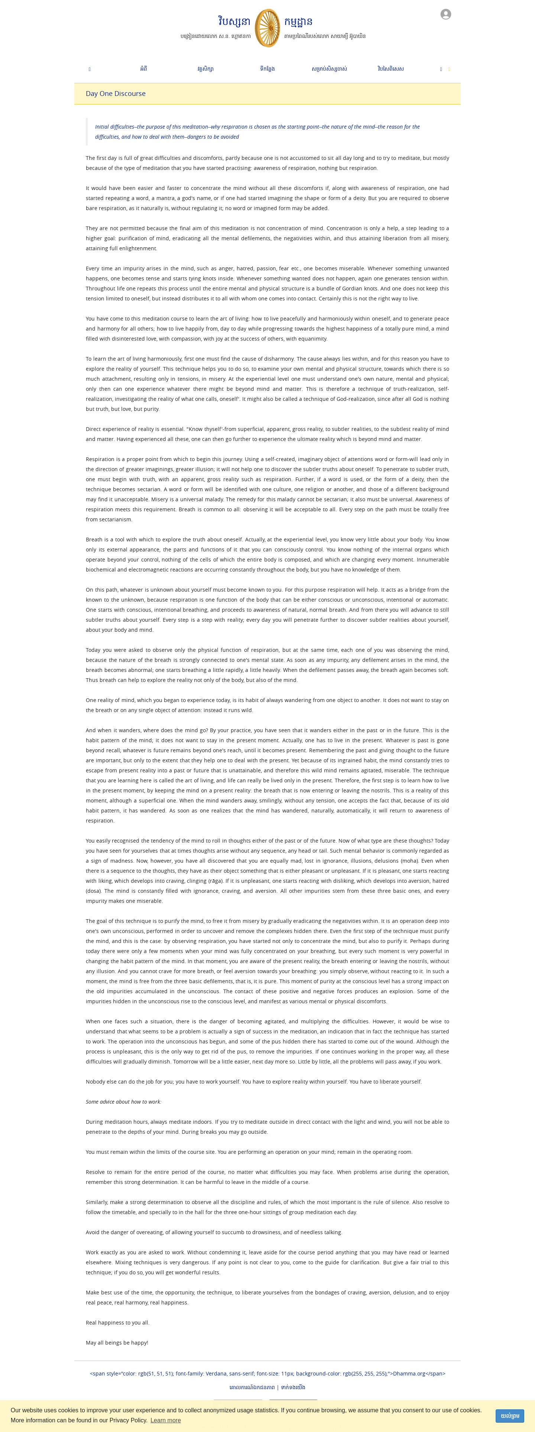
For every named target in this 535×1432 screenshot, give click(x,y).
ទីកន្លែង (267, 68)
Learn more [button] (165, 1420)
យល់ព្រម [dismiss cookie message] (510, 1416)
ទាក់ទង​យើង (293, 1387)
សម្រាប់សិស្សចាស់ (329, 68)
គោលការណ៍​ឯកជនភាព (252, 1387)
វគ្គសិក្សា (206, 68)
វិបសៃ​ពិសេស (391, 68)
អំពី (143, 68)
